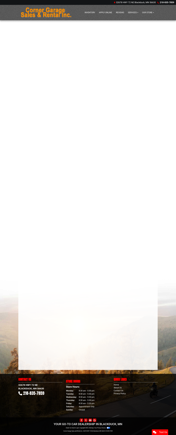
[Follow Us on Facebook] (81, 420)
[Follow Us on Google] (94, 420)
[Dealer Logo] (46, 12)
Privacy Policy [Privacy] (120, 393)
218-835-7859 (167, 2)
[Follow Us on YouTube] (90, 420)
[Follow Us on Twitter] (86, 420)
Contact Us (118, 390)
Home (116, 385)
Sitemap (91, 428)
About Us (118, 388)
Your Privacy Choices (102, 428)
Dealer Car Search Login (72, 428)
